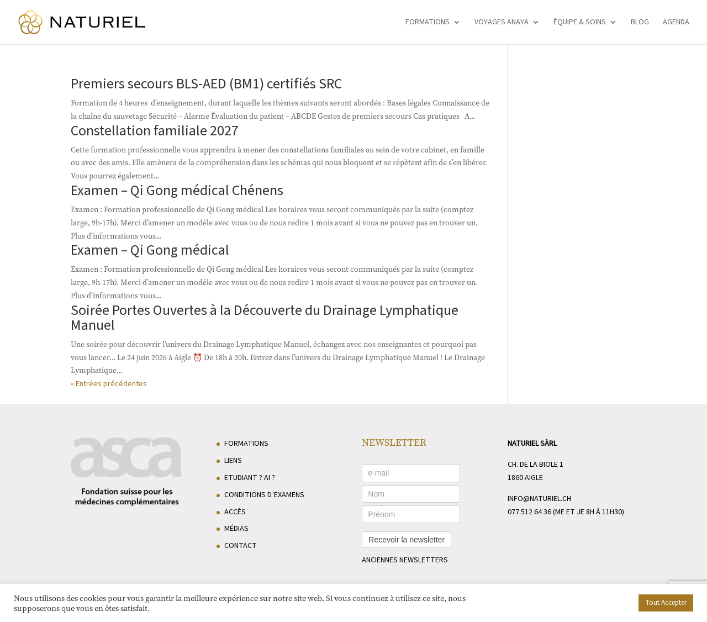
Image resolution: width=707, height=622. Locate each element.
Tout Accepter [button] (666, 603)
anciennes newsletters (405, 560)
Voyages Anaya (501, 23)
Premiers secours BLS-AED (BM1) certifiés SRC (206, 83)
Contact (240, 545)
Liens (233, 460)
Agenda (676, 23)
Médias (236, 528)
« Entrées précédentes (109, 383)
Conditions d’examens (264, 494)
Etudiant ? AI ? (249, 477)
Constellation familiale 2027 (155, 130)
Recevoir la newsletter (406, 539)
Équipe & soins (579, 23)
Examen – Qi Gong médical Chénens (177, 190)
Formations (427, 23)
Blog (640, 23)
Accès (235, 512)
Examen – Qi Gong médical (150, 250)
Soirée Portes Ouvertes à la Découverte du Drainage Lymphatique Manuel (264, 317)
